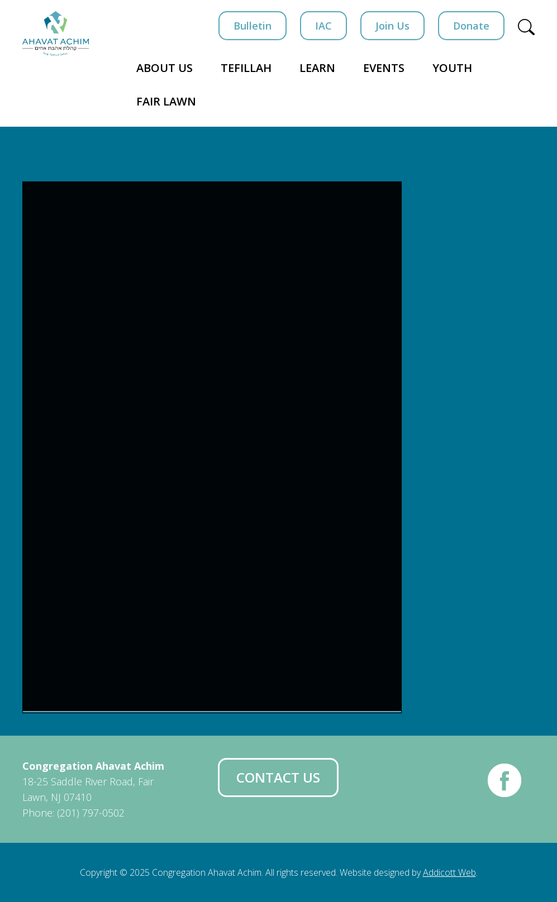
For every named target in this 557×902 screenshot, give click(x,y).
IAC (323, 25)
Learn (317, 67)
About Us (164, 67)
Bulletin (253, 25)
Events (383, 67)
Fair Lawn (166, 101)
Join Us (392, 25)
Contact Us (278, 777)
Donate (471, 25)
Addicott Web (449, 872)
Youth (452, 67)
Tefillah (246, 67)
